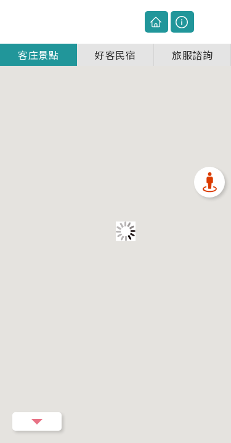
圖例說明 (182, 18)
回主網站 (156, 18)
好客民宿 (115, 48)
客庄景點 (38, 48)
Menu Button (37, 421)
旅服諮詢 (192, 48)
